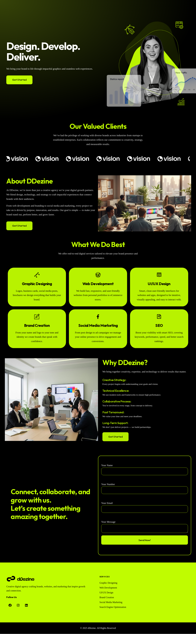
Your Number (108, 510)
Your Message (108, 547)
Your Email (107, 529)
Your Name (107, 491)
